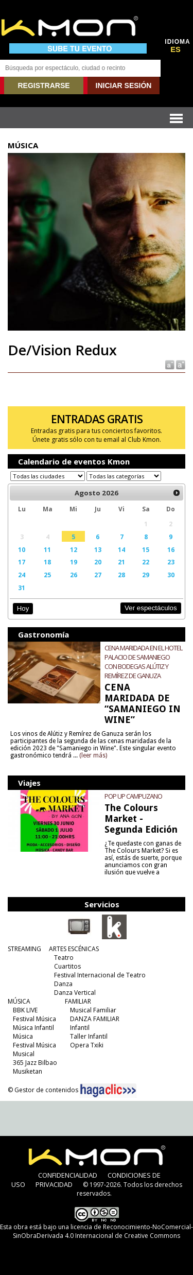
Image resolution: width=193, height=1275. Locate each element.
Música (23, 1036)
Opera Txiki (86, 1045)
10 (21, 549)
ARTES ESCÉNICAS (74, 948)
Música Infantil (33, 1027)
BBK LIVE (25, 1010)
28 (121, 575)
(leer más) (93, 755)
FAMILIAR (78, 1001)
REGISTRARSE (43, 85)
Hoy (23, 608)
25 (47, 575)
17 (21, 562)
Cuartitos (67, 966)
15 (145, 549)
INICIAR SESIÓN (124, 85)
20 (97, 562)
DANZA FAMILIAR (94, 1018)
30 (170, 575)
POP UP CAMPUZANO (133, 796)
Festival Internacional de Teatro (100, 975)
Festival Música (34, 1018)
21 (121, 562)
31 (21, 587)
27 (97, 575)
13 (97, 549)
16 (170, 549)
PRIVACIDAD (54, 1184)
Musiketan (27, 1071)
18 (47, 562)
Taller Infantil (89, 1036)
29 (145, 575)
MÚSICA (19, 1001)
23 (170, 562)
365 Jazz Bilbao (35, 1062)
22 (145, 562)
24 (21, 575)
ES (175, 49)
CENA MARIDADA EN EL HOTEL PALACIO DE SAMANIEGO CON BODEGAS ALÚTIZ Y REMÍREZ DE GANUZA (143, 661)
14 (121, 549)
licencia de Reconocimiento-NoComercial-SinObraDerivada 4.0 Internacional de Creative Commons (103, 1231)
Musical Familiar (93, 1010)
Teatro (64, 957)
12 (73, 549)
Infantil (80, 1027)
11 (47, 549)
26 (73, 575)
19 (73, 562)
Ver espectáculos (151, 608)
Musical (23, 1053)
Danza (63, 983)
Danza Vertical (75, 992)
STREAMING (24, 948)
